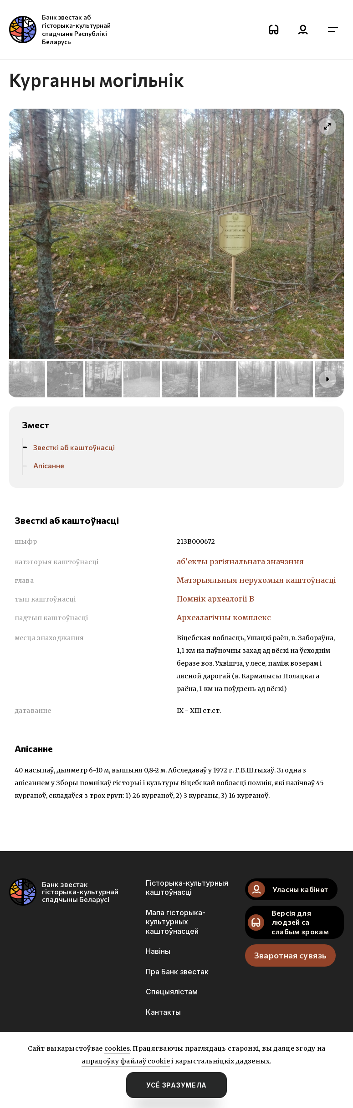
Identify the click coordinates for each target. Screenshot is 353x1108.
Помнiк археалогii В (215, 598)
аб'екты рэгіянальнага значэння (240, 561)
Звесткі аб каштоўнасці (74, 447)
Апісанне (48, 465)
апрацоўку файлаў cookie (125, 1061)
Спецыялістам (172, 991)
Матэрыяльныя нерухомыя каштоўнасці (256, 580)
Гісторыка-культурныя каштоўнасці (187, 887)
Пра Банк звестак (177, 971)
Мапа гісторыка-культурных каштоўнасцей (175, 922)
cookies (117, 1048)
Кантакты (163, 1012)
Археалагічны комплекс (224, 617)
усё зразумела (176, 1085)
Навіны (158, 951)
